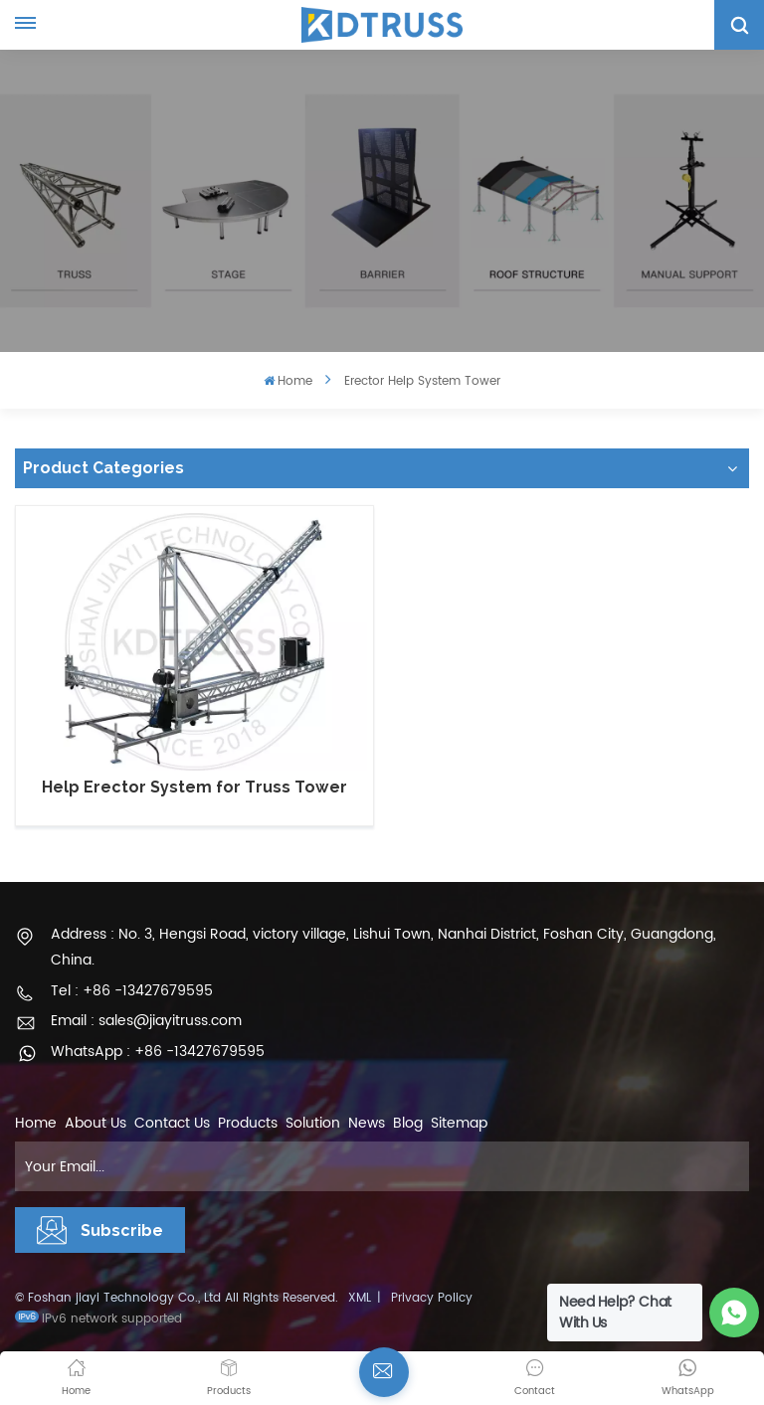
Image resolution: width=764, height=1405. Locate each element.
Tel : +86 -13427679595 (132, 990)
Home (288, 381)
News (366, 1123)
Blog (408, 1123)
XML (359, 1298)
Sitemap (459, 1123)
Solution (313, 1123)
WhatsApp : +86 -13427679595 (158, 1051)
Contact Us (172, 1123)
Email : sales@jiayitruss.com (146, 1020)
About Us (95, 1123)
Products (248, 1123)
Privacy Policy (432, 1298)
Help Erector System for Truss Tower (194, 787)
